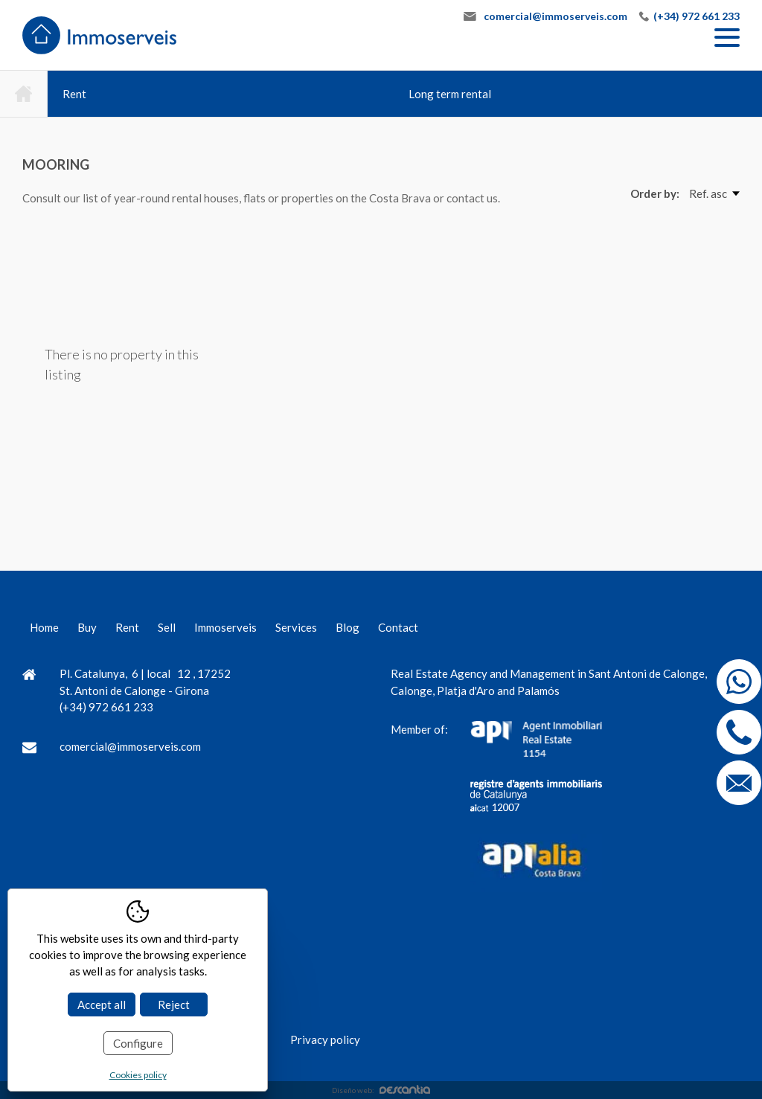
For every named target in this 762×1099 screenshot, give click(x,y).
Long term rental (450, 93)
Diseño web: (381, 1090)
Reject (174, 1004)
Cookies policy (138, 1074)
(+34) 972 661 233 (696, 16)
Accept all (101, 1004)
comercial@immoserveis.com (555, 16)
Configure (138, 1043)
